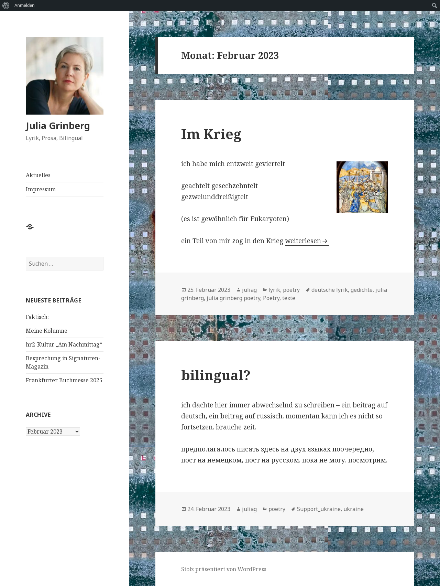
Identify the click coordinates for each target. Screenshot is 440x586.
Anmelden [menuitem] (24, 5)
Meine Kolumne (46, 330)
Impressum (41, 189)
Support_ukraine (319, 509)
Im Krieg (211, 134)
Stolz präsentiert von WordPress (223, 569)
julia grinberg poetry (233, 298)
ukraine (353, 509)
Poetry (271, 298)
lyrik (274, 290)
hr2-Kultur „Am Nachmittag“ (64, 344)
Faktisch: (37, 317)
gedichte (362, 290)
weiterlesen (303, 240)
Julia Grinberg (58, 125)
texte (288, 298)
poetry (291, 290)
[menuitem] (6, 5)
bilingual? (216, 375)
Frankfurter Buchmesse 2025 (64, 380)
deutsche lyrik (329, 290)
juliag (249, 290)
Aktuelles (38, 175)
